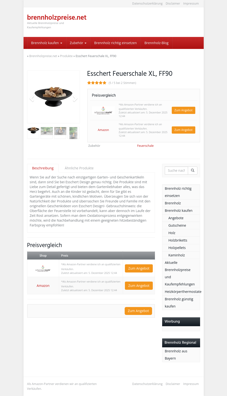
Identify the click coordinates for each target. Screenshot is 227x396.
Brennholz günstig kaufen (179, 302)
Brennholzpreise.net (43, 56)
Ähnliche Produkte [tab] (79, 168)
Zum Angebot (183, 110)
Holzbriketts (177, 240)
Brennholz (173, 203)
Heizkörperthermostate (182, 291)
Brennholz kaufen (46, 43)
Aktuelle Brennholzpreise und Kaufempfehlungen (180, 273)
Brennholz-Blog (156, 43)
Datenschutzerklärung (147, 3)
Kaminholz (176, 255)
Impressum (191, 3)
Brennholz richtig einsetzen (115, 43)
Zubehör (78, 43)
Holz (171, 233)
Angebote (176, 218)
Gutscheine (177, 225)
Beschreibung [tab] (43, 168)
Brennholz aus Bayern (176, 355)
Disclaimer (173, 3)
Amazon (103, 130)
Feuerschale (145, 146)
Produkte (66, 56)
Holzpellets (177, 247)
